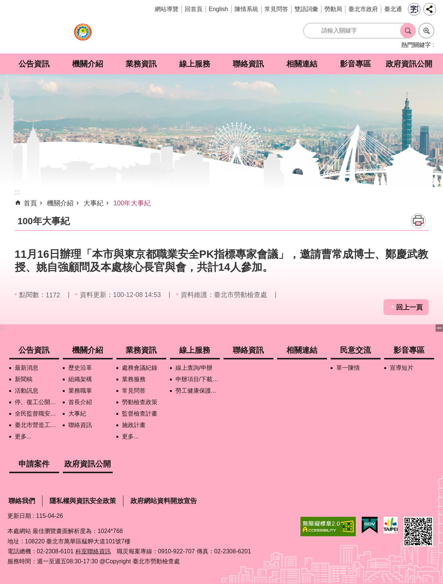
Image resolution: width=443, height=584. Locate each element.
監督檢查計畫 (139, 413)
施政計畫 (134, 425)
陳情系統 (246, 9)
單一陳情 (348, 368)
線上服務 (194, 63)
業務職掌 (80, 390)
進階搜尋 (426, 30)
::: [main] (17, 192)
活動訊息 (26, 390)
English (218, 9)
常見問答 (276, 9)
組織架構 (80, 379)
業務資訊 (141, 63)
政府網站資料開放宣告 (163, 501)
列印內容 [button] (418, 221)
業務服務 (134, 379)
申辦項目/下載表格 (198, 379)
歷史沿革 (80, 368)
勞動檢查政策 (139, 402)
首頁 (30, 203)
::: (2, 327)
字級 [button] (414, 9)
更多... (23, 436)
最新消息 (26, 368)
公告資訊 (34, 63)
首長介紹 (80, 402)
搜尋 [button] (408, 30)
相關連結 (301, 63)
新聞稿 (24, 379)
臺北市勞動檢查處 (83, 36)
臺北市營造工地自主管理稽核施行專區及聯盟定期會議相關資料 (37, 425)
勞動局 (333, 9)
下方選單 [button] (439, 328)
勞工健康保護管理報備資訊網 (198, 390)
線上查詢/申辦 (194, 368)
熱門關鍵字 (416, 45)
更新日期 (19, 516)
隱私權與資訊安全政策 (83, 501)
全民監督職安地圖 (37, 413)
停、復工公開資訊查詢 (37, 402)
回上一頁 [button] (409, 307)
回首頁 (193, 9)
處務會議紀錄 (139, 368)
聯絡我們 (21, 501)
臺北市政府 (363, 9)
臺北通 (393, 9)
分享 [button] (429, 9)
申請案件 (34, 464)
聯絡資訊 (248, 63)
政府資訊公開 (409, 63)
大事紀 (93, 203)
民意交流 (355, 350)
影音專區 (355, 63)
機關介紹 (87, 63)
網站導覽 (166, 9)
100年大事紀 (132, 203)
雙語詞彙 (306, 9)
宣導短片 (401, 368)
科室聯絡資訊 (93, 551)
